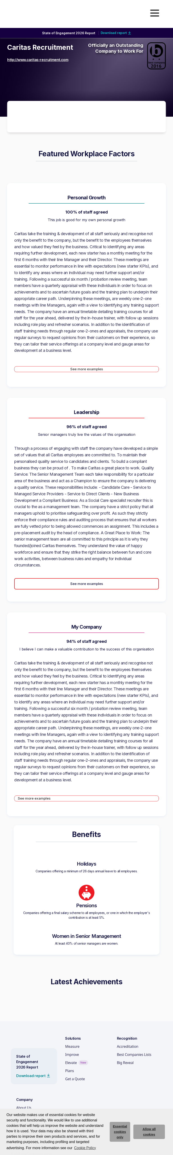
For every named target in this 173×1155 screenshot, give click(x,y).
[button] (154, 13)
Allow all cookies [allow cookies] (149, 1131)
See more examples (86, 369)
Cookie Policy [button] (85, 1148)
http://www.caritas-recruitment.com (37, 59)
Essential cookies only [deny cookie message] (120, 1132)
